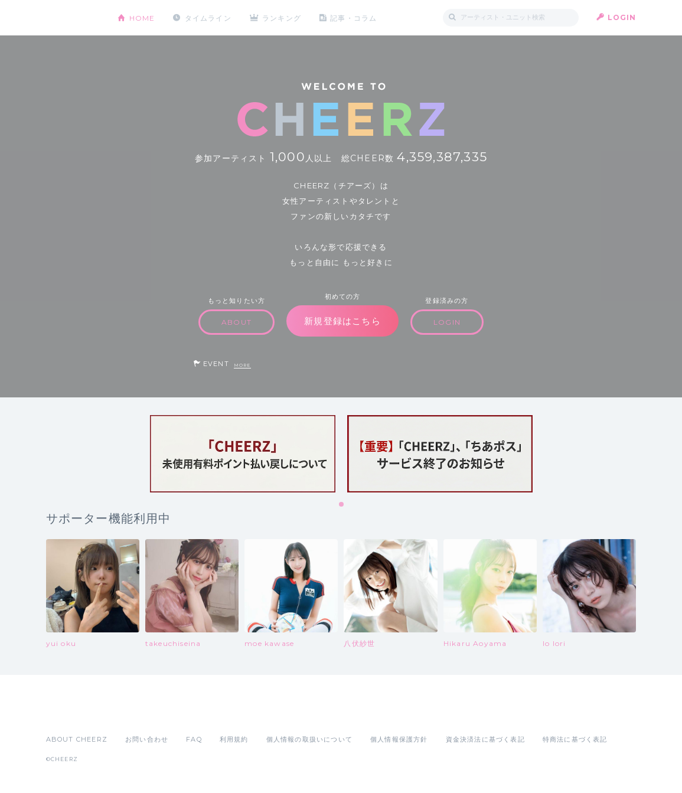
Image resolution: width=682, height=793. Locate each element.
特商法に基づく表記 (575, 739)
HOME (142, 17)
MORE (242, 365)
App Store (73, 713)
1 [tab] (342, 505)
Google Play (135, 713)
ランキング (282, 17)
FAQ (194, 739)
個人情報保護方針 (399, 739)
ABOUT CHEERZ (76, 739)
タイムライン (208, 17)
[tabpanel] (242, 453)
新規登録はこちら (342, 321)
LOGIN (622, 17)
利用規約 (234, 739)
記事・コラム (354, 17)
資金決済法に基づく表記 (485, 739)
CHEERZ (73, 18)
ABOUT (236, 322)
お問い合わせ (146, 739)
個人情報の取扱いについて (309, 739)
